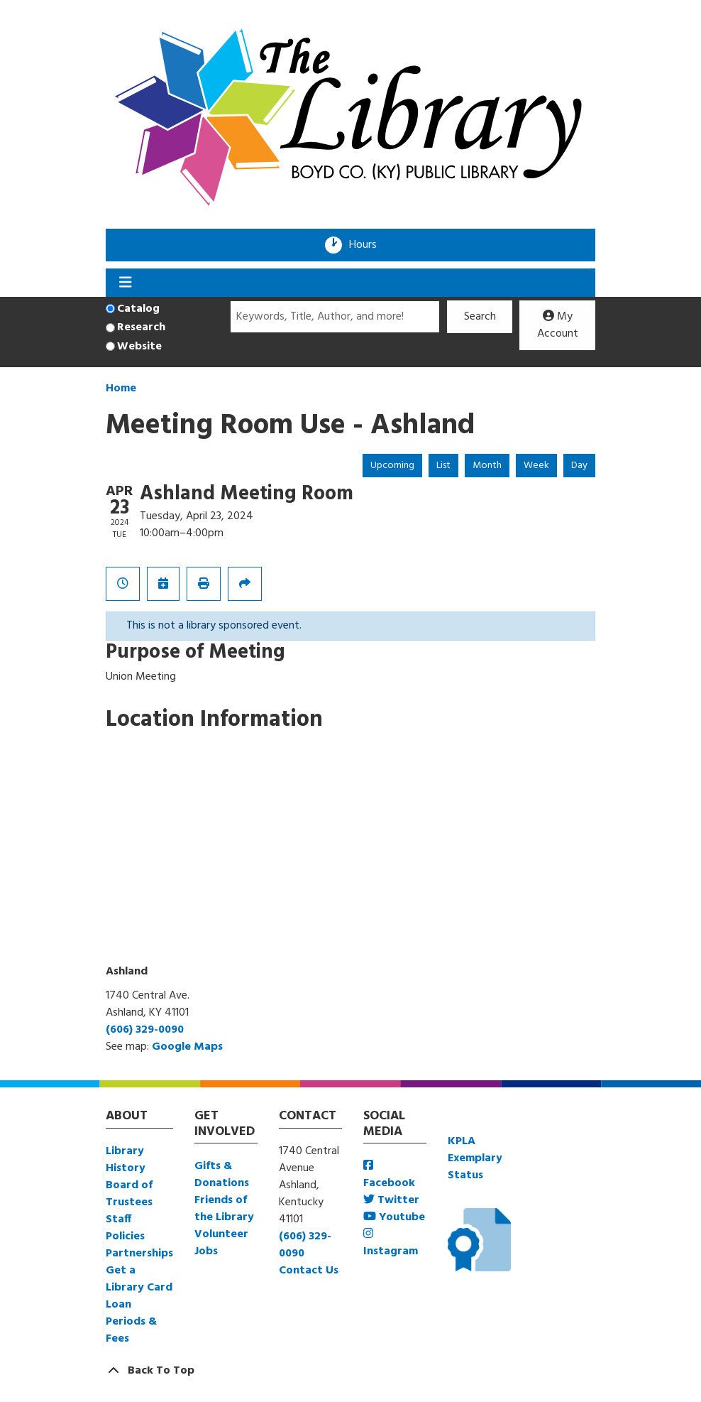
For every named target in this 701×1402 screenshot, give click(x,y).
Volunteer (221, 1234)
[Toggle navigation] (125, 282)
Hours (367, 245)
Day (579, 465)
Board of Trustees (129, 1194)
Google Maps (187, 1047)
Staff (118, 1219)
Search (480, 317)
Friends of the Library (224, 1209)
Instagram (390, 1244)
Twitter (391, 1200)
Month (487, 465)
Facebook (389, 1175)
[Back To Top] (350, 1371)
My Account (557, 325)
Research (141, 327)
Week (536, 465)
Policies (125, 1236)
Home (121, 388)
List (443, 465)
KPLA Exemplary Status (475, 1158)
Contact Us (308, 1270)
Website (139, 346)
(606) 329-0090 (145, 1030)
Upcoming (392, 465)
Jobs (206, 1251)
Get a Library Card (139, 1279)
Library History (125, 1160)
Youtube (394, 1217)
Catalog (138, 308)
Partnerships (139, 1253)
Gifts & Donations (221, 1174)
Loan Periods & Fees (131, 1321)
